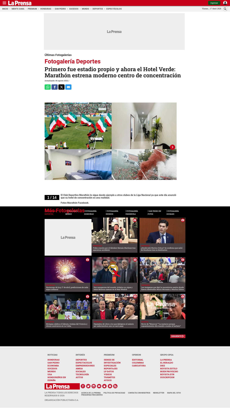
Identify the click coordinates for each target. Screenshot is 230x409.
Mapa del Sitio (174, 393)
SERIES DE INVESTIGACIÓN (112, 361)
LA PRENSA (166, 359)
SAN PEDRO (53, 362)
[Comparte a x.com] (61, 87)
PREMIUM (109, 354)
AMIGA (79, 368)
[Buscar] (225, 9)
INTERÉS (80, 354)
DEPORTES (81, 359)
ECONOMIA (53, 365)
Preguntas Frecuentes (92, 395)
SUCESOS (52, 368)
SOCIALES (81, 371)
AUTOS (79, 377)
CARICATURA (139, 365)
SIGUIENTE (176, 336)
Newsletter (158, 393)
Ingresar (214, 3)
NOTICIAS (53, 354)
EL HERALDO (166, 362)
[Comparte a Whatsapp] (48, 87)
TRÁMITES (109, 377)
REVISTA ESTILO (168, 368)
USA (50, 374)
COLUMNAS (138, 362)
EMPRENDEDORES (85, 365)
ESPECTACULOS (84, 362)
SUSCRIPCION (167, 377)
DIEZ (162, 365)
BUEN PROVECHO (169, 371)
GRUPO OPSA (166, 354)
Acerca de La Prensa (91, 393)
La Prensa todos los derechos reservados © (61, 394)
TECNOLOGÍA (82, 374)
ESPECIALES (110, 365)
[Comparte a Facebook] (54, 87)
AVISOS (108, 380)
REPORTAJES (110, 368)
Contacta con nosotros (139, 393)
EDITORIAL (137, 359)
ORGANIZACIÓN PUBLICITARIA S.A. (62, 400)
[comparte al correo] (68, 87)
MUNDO (52, 371)
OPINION (136, 354)
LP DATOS (109, 371)
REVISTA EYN (167, 374)
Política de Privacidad (114, 393)
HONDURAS (54, 359)
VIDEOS (108, 374)
